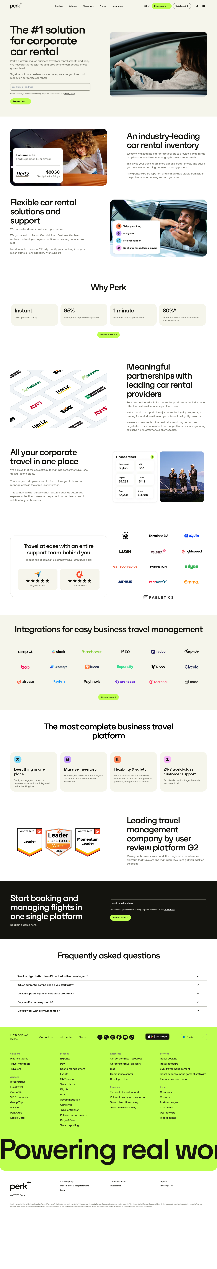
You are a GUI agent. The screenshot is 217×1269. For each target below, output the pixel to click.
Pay (62, 1063)
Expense (65, 1058)
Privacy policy (166, 1185)
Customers (166, 1107)
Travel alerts (67, 1084)
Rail (62, 1094)
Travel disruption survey (124, 1102)
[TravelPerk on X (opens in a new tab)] (106, 1037)
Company (166, 1092)
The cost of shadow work (125, 1092)
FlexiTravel (16, 1087)
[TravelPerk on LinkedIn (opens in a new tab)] (100, 1037)
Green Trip (16, 1092)
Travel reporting (69, 1125)
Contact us (45, 1037)
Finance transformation (174, 1079)
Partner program (170, 1102)
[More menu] (204, 6)
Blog (113, 1069)
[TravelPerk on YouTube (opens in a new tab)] (125, 1037)
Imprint (163, 1181)
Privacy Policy (69, 94)
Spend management (72, 1069)
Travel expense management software (183, 1074)
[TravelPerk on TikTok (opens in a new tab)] (131, 1037)
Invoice (14, 1107)
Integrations (17, 1081)
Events (64, 1074)
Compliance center (121, 1074)
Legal (62, 1190)
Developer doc (118, 1079)
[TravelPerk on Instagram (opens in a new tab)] (112, 1037)
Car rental (66, 1104)
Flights (64, 1089)
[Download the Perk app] (157, 1037)
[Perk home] (16, 5)
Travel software (169, 1063)
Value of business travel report (128, 1097)
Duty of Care (67, 1120)
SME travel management (175, 1069)
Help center (66, 1037)
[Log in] (197, 6)
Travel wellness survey (123, 1107)
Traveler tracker (69, 1110)
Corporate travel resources (126, 1058)
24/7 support (68, 1079)
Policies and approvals (73, 1115)
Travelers (15, 1069)
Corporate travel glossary (125, 1063)
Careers (165, 1097)
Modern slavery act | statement (74, 1185)
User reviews (167, 1112)
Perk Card (16, 1112)
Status (82, 1037)
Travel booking (168, 1058)
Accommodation (70, 1099)
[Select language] (147, 6)
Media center (168, 1117)
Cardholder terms (118, 1181)
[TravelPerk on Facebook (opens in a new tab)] (119, 1037)
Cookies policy (66, 1181)
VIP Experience (19, 1097)
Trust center (115, 1185)
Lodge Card (17, 1117)
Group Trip (16, 1102)
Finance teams (19, 1058)
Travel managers (20, 1063)
